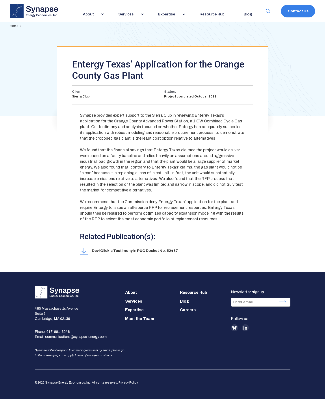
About (131, 292)
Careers (188, 310)
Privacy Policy (128, 382)
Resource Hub (193, 292)
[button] (268, 11)
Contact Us (298, 11)
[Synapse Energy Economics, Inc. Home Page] (34, 11)
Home (14, 26)
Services (133, 301)
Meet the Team (139, 319)
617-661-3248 (58, 331)
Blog (184, 301)
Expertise (134, 310)
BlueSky (234, 327)
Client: (77, 91)
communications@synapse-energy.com (76, 337)
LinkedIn (245, 327)
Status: (170, 91)
